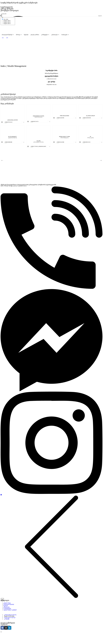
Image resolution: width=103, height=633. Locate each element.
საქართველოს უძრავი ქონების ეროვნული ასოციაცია (10, 8)
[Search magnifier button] (101, 16)
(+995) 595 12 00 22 (5, 625)
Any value (5, 19)
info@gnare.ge (4, 624)
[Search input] (51, 14)
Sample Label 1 (6, 20)
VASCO (25, 186)
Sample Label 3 (6, 23)
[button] (2, 160)
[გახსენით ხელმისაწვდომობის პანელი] (1, 631)
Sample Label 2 (6, 22)
